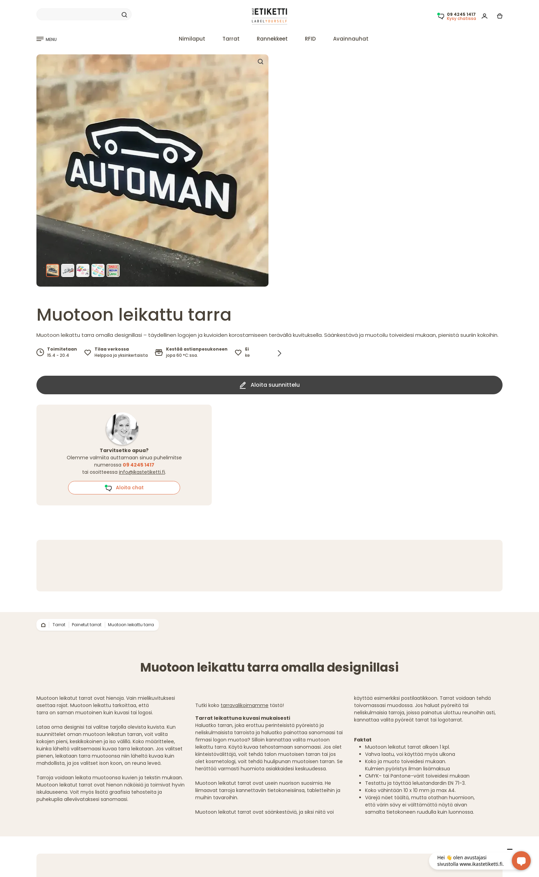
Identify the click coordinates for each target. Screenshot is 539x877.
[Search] (84, 14)
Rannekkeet (272, 38)
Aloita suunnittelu (270, 385)
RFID (310, 38)
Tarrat (231, 38)
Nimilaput (192, 38)
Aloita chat (124, 488)
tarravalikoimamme (244, 705)
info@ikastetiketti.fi (142, 472)
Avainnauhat (350, 38)
